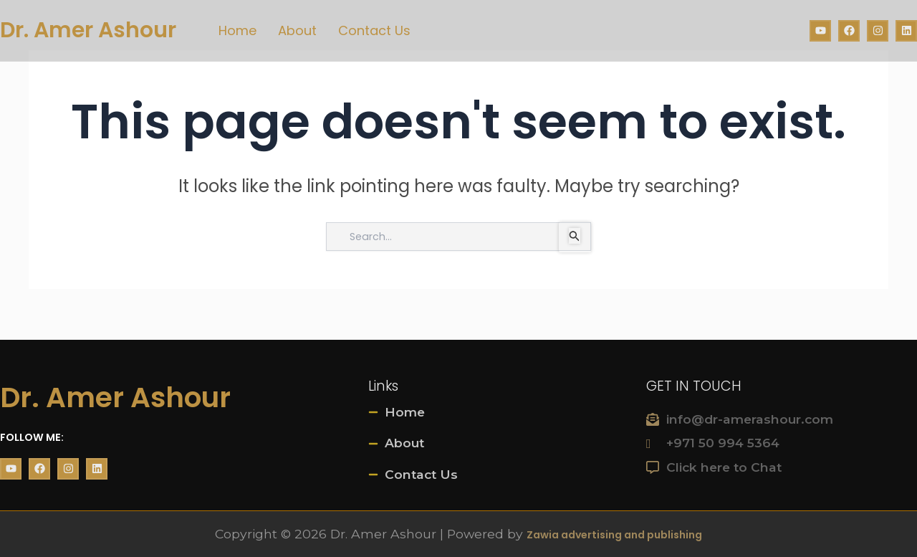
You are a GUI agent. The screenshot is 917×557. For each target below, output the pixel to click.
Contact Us (374, 30)
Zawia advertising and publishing (614, 535)
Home (237, 30)
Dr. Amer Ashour (88, 30)
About (297, 30)
